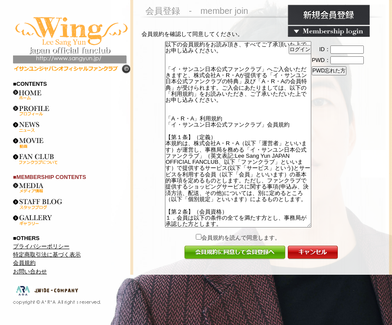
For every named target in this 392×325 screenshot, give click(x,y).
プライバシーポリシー (41, 246)
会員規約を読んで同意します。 (240, 237)
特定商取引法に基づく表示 (47, 254)
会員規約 (24, 263)
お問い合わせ (30, 271)
